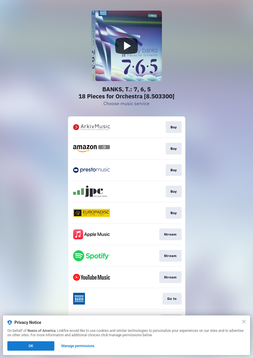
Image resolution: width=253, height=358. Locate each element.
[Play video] (126, 46)
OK (31, 346)
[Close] (244, 321)
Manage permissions (78, 346)
